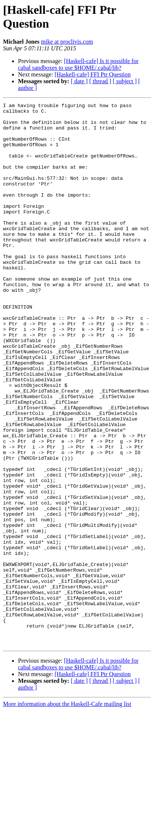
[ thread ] (100, 81)
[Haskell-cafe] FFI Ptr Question (93, 74)
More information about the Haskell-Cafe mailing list (67, 812)
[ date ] (79, 81)
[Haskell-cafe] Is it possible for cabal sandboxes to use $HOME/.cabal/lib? (78, 64)
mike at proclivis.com (67, 41)
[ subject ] (125, 81)
